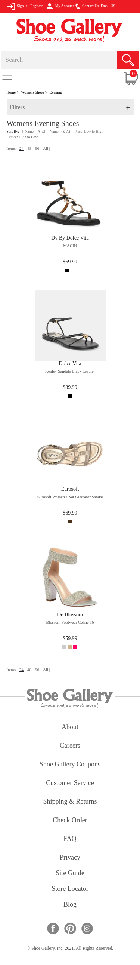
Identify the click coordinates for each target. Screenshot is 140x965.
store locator (70, 889)
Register (36, 6)
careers (70, 746)
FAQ (70, 839)
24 (21, 148)
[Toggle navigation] (7, 75)
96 (37, 148)
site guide (70, 873)
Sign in (17, 6)
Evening (55, 92)
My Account (60, 6)
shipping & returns (70, 802)
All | (46, 148)
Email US (108, 6)
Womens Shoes (32, 92)
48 (29, 148)
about (70, 727)
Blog (70, 905)
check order (70, 820)
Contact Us (87, 6)
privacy (70, 858)
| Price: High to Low (22, 137)
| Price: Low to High (87, 131)
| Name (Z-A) (58, 131)
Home (11, 92)
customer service (70, 783)
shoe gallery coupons (70, 765)
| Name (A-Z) (33, 131)
